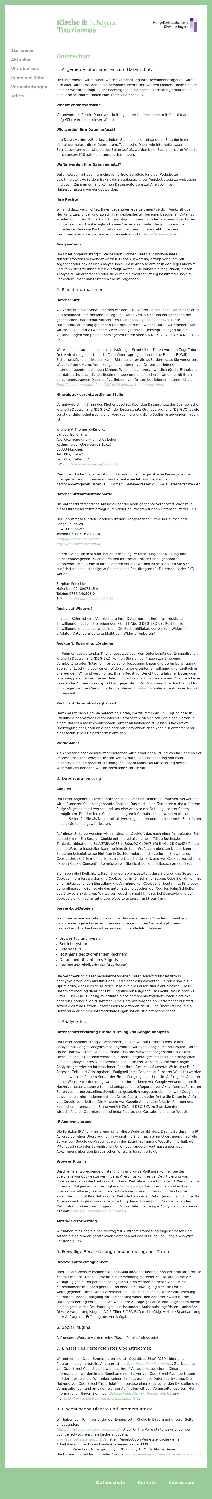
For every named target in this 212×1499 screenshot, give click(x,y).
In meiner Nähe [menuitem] (28, 78)
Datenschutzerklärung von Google (98, 1211)
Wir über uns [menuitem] (25, 69)
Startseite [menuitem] (22, 50)
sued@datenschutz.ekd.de (90, 599)
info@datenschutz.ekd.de (78, 539)
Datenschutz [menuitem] (110, 1482)
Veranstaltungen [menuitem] (29, 87)
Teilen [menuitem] (17, 96)
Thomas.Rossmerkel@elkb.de (93, 464)
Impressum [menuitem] (181, 1482)
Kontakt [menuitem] (147, 1482)
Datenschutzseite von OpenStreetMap (140, 1393)
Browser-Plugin (131, 1186)
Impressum (151, 115)
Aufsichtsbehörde (158, 234)
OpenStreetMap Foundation (149, 1364)
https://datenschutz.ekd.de (79, 544)
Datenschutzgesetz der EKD (144, 320)
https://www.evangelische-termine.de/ (88, 1429)
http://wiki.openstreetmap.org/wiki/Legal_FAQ (101, 1398)
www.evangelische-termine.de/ (82, 1439)
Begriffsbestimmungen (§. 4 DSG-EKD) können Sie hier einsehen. (110, 385)
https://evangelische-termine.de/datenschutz (164, 1454)
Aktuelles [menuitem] (21, 59)
